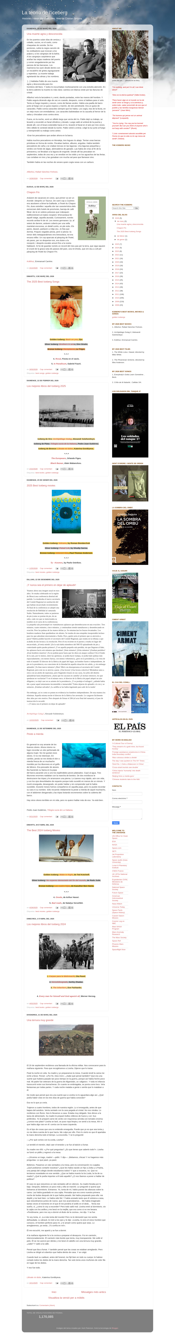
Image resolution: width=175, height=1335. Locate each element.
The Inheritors (59, 988)
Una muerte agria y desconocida (44, 34)
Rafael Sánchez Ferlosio (46, 172)
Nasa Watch (117, 904)
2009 (117, 301)
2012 (117, 291)
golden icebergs (52, 373)
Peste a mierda (35, 734)
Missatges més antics (93, 1292)
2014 (117, 284)
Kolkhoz (30, 261)
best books (40, 473)
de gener (121, 239)
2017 (117, 273)
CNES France (117, 871)
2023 (117, 251)
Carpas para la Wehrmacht (62, 976)
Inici (54, 1292)
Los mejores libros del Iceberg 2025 (46, 386)
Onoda (59, 897)
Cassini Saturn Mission (118, 917)
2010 (117, 298)
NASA (114, 845)
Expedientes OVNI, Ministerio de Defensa (120, 882)
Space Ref (116, 941)
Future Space (117, 893)
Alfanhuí (30, 172)
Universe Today (118, 907)
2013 (117, 287)
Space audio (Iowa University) (119, 861)
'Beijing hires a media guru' (123, 776)
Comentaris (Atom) (47, 1305)
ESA (114, 841)
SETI (114, 851)
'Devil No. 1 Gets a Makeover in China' (128, 764)
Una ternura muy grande (40, 1020)
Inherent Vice (62, 553)
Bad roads (57, 903)
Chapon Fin (33, 192)
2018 (117, 269)
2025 (117, 244)
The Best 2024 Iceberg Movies (43, 830)
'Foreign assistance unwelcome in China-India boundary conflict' (129, 753)
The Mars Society (119, 938)
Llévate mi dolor (34, 1277)
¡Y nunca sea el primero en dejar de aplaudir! (51, 585)
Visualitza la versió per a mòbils (66, 1297)
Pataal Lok (64, 548)
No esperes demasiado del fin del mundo (66, 880)
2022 (117, 255)
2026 (117, 218)
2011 (117, 294)
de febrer (121, 236)
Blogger (115, 1328)
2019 (117, 266)
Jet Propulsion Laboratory (118, 855)
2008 (117, 305)
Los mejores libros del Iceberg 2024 (46, 924)
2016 (117, 276)
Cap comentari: (46, 178)
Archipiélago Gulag (62, 439)
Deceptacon (69, 349)
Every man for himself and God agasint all (59, 996)
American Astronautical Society (117, 898)
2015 (117, 280)
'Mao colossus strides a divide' (124, 757)
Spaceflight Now (119, 950)
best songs (40, 373)
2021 (117, 258)
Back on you (72, 339)
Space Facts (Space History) (118, 911)
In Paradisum (60, 364)
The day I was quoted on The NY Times (128, 761)
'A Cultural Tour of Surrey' (122, 743)
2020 (117, 262)
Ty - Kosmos (57, 563)
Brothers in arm (66, 344)
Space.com (116, 848)
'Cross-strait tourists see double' (125, 767)
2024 (117, 248)
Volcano (63, 543)
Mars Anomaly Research (118, 933)
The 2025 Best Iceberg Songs (43, 281)
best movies (40, 572)
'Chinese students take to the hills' (126, 779)
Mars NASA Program (117, 928)
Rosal (58, 359)
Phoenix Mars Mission (117, 945)
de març (120, 221)
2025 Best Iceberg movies (41, 485)
